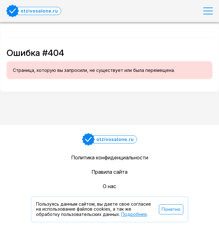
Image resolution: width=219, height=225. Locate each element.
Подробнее (134, 214)
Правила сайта (109, 172)
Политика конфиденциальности (109, 157)
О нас (109, 186)
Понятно (171, 209)
